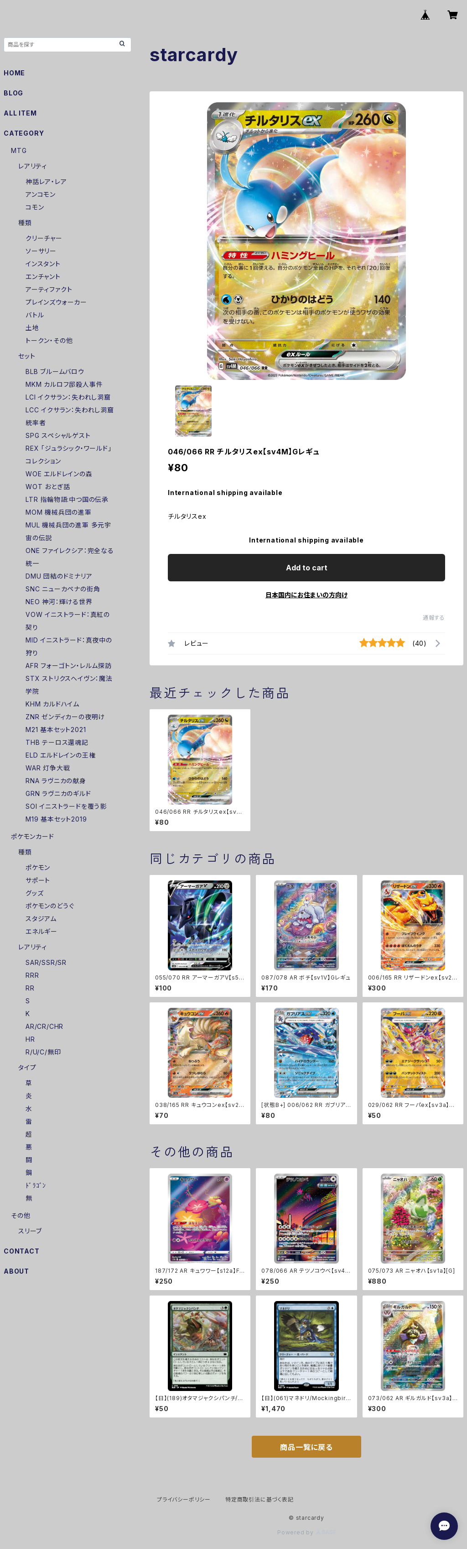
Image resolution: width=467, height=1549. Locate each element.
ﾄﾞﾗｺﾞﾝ (36, 1185)
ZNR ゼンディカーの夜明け (65, 717)
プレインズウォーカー (56, 302)
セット (26, 356)
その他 (20, 1215)
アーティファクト (49, 289)
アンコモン (41, 194)
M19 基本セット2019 (56, 819)
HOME (14, 73)
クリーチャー (44, 238)
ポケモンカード (32, 836)
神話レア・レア (46, 181)
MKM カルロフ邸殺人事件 (64, 384)
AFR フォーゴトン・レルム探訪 (69, 665)
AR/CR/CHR (44, 1026)
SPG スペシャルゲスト (58, 435)
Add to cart (306, 567)
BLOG (13, 93)
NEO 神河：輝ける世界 (59, 602)
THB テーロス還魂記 (57, 742)
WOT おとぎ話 (48, 486)
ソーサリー (41, 251)
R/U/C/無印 (43, 1052)
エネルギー (41, 931)
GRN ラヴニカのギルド (58, 793)
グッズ (34, 893)
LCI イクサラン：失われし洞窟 (68, 397)
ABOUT (16, 1271)
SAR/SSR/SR (46, 962)
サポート (38, 880)
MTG (18, 150)
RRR (32, 975)
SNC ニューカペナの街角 (63, 589)
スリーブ (30, 1231)
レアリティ (32, 166)
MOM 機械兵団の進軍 (59, 512)
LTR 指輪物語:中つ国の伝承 (67, 499)
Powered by (306, 1532)
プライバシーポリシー (184, 1499)
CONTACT (22, 1251)
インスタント (43, 264)
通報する (434, 617)
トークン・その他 (49, 340)
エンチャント (43, 276)
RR (30, 988)
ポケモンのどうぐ (50, 906)
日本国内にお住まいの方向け (306, 595)
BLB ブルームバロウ (55, 371)
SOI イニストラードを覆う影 (66, 806)
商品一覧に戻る (306, 1447)
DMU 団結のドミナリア (59, 576)
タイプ (27, 1067)
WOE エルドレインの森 (59, 474)
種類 (25, 223)
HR (30, 1039)
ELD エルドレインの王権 (60, 755)
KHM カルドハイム (52, 704)
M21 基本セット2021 (56, 729)
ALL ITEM (20, 113)
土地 (32, 328)
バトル (35, 315)
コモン (35, 207)
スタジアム (41, 918)
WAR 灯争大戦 (48, 768)
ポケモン (38, 867)
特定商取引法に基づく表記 (259, 1499)
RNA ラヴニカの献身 (56, 781)
